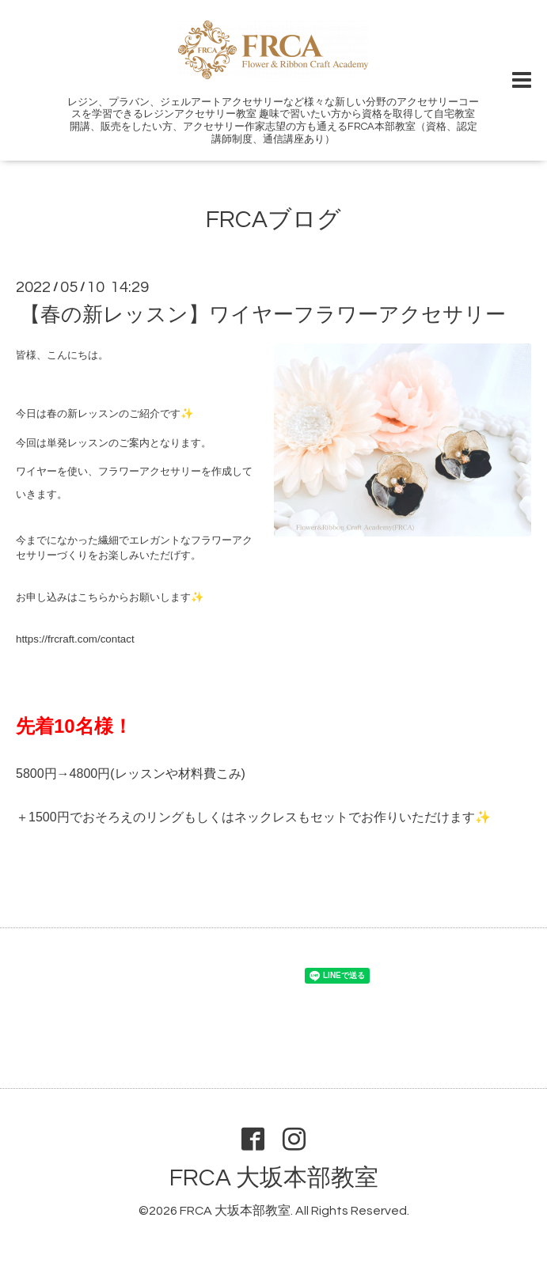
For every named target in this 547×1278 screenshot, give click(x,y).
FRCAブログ (273, 219)
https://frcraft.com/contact (75, 639)
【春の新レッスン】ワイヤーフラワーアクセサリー (263, 315)
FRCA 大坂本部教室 (273, 1178)
